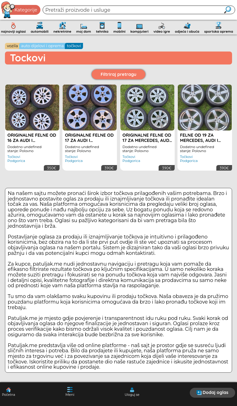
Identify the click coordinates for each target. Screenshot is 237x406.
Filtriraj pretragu (118, 74)
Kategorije (19, 10)
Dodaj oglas (212, 392)
